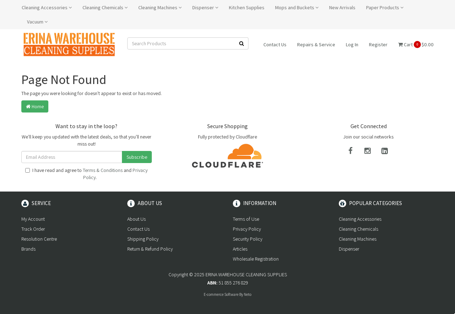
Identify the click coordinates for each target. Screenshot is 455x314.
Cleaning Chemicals (105, 7)
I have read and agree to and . (86, 173)
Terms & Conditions (103, 170)
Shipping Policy (143, 239)
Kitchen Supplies (246, 7)
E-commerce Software (221, 294)
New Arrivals (342, 7)
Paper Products (384, 7)
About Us (136, 219)
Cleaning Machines (160, 7)
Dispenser (205, 7)
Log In (352, 44)
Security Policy (247, 239)
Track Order (33, 229)
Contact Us (275, 44)
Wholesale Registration (256, 259)
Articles (240, 249)
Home (35, 106)
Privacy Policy (247, 229)
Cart (416, 44)
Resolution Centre (39, 239)
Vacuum (37, 22)
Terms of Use (246, 219)
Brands (28, 249)
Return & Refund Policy (150, 249)
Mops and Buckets (296, 7)
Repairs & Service (316, 44)
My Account (33, 219)
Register (378, 44)
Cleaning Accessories (47, 7)
